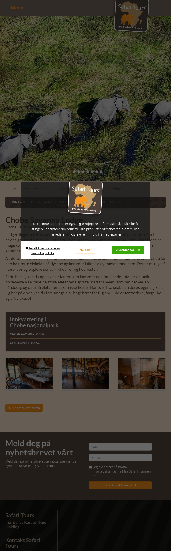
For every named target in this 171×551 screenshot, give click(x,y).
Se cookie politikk (42, 253)
